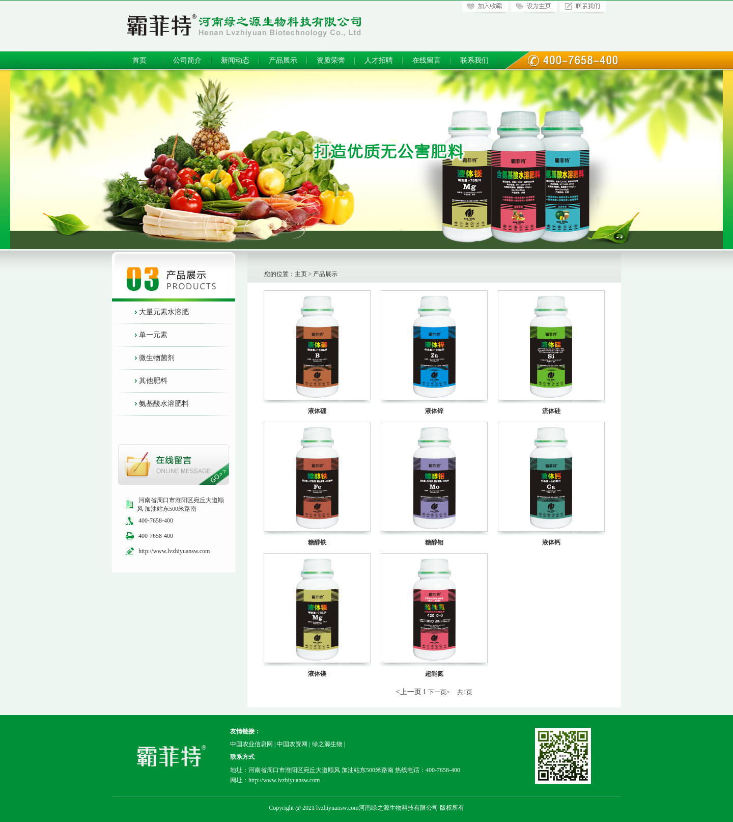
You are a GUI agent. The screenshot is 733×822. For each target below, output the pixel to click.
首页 (139, 60)
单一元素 (153, 335)
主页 (301, 274)
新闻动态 (235, 60)
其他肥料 (153, 381)
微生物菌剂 (157, 358)
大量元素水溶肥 (164, 312)
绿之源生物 (327, 744)
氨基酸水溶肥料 (164, 403)
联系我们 (474, 60)
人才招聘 (378, 60)
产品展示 (283, 60)
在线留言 (426, 60)
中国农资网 (292, 744)
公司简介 (187, 60)
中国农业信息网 (251, 744)
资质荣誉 (331, 60)
